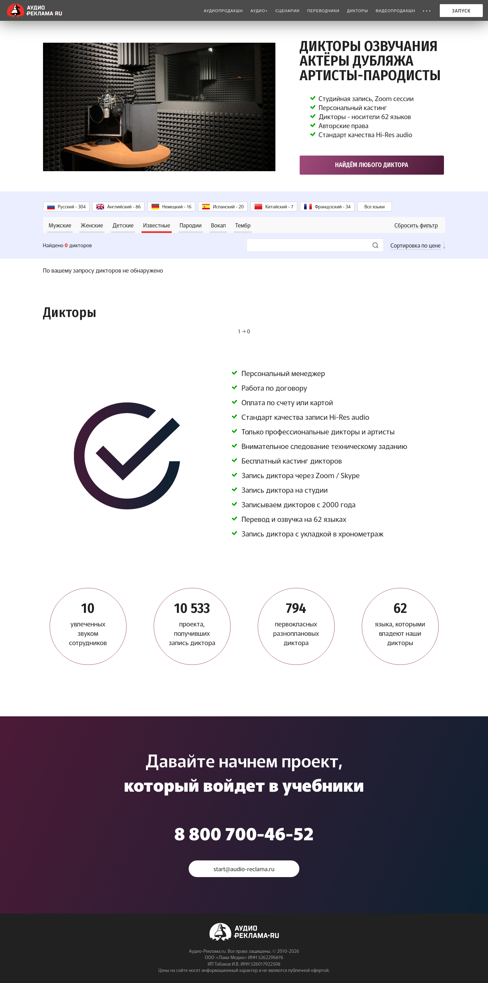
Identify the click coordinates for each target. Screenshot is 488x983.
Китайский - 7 (279, 206)
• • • (427, 11)
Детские (123, 225)
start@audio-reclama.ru (244, 868)
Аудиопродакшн (223, 11)
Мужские (60, 225)
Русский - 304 (72, 206)
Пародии (191, 225)
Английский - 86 (124, 206)
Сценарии (287, 11)
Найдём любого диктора (371, 165)
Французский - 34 (333, 206)
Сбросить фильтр (416, 225)
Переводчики (323, 11)
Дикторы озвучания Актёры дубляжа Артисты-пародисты (370, 61)
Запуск (461, 10)
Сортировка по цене (416, 245)
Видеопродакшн (395, 11)
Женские (92, 225)
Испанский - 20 (228, 206)
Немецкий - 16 (176, 206)
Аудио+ (259, 11)
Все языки (375, 206)
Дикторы (357, 11)
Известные (156, 225)
